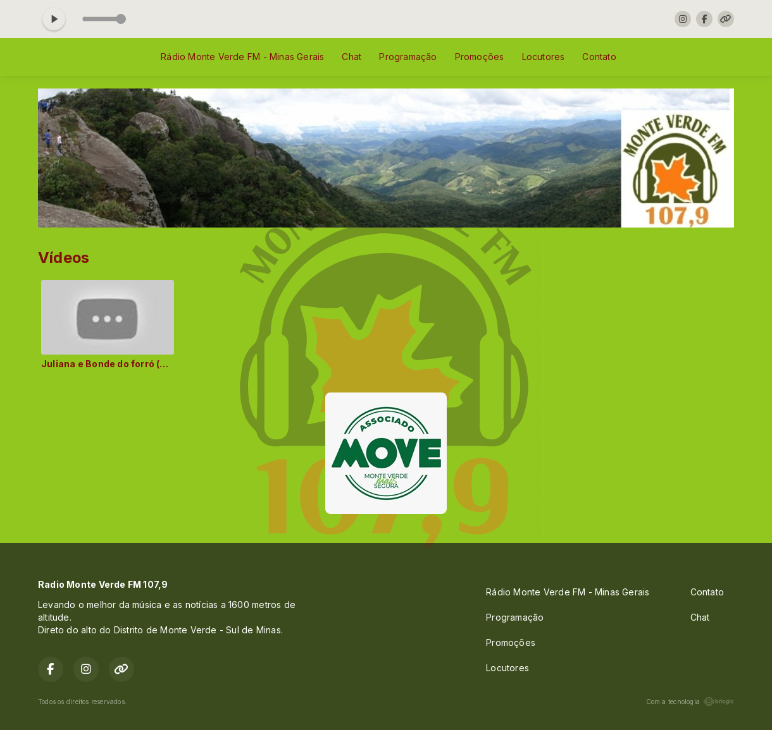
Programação (408, 56)
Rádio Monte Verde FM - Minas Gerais (242, 56)
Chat (351, 56)
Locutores (543, 56)
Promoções (479, 56)
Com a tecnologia (690, 701)
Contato (599, 56)
